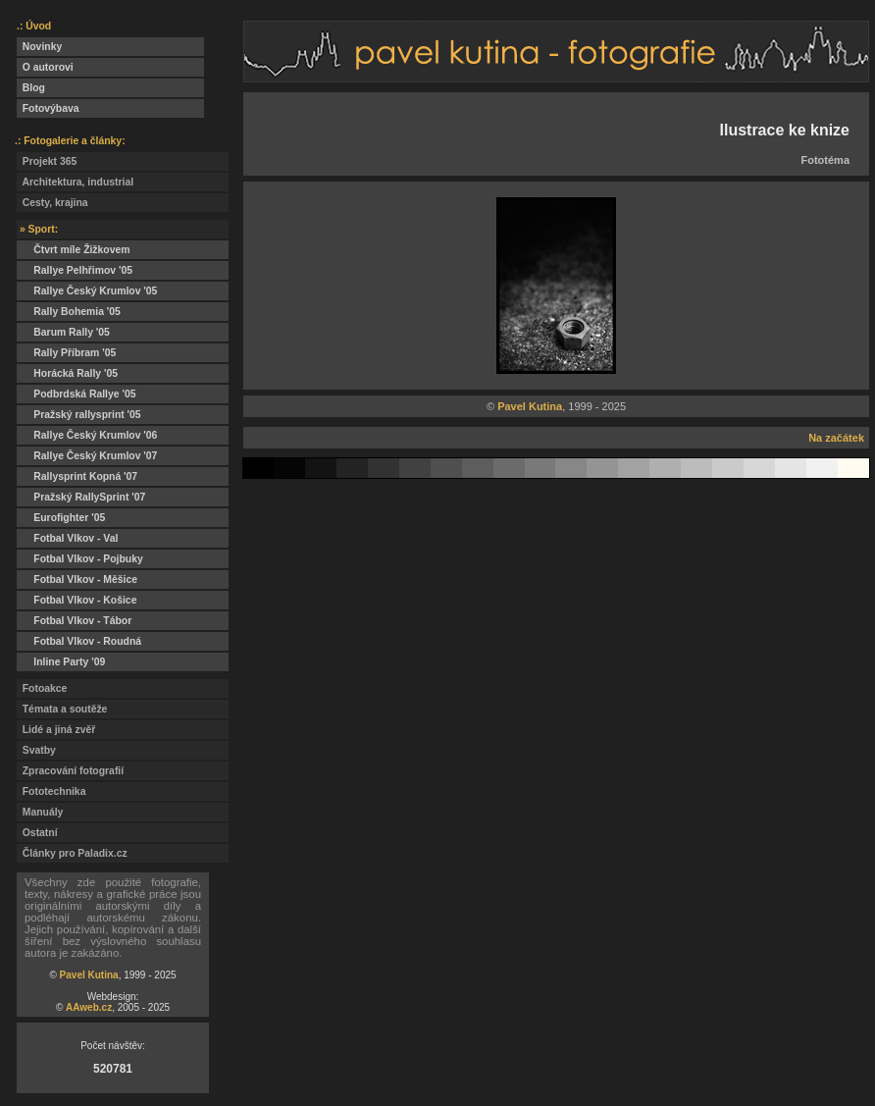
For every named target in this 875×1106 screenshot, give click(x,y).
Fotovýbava (48, 108)
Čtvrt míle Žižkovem (73, 249)
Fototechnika (51, 791)
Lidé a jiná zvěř (56, 729)
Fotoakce (42, 688)
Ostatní (37, 832)
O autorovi (45, 67)
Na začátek (836, 438)
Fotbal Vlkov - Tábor (74, 620)
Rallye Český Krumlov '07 (87, 455)
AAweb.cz (89, 1007)
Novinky (39, 46)
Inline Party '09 (61, 662)
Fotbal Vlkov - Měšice (77, 579)
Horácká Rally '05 (67, 373)
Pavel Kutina (89, 975)
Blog (31, 87)
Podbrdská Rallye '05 (76, 394)
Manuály (40, 812)
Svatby (36, 750)
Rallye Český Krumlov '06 (87, 435)
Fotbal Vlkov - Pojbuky (80, 558)
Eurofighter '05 (61, 517)
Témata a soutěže (62, 709)
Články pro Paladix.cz (72, 853)
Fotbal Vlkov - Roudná (79, 641)
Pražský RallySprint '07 (81, 497)
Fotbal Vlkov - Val (67, 538)
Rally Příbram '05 (66, 352)
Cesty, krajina (52, 202)
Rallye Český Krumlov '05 (87, 291)
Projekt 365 (47, 161)
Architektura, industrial (75, 182)
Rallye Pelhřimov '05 (74, 270)
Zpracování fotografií (70, 770)
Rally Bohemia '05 (69, 311)
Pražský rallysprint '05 (79, 414)
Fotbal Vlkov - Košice (76, 600)
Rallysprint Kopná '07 (77, 476)
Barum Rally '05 (63, 332)
